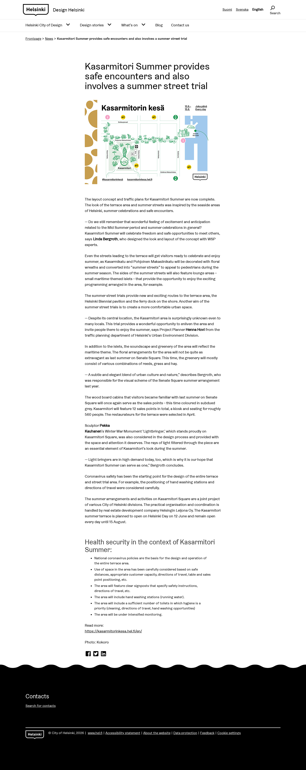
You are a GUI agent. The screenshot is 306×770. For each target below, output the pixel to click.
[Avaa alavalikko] (68, 25)
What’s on (129, 25)
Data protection (185, 733)
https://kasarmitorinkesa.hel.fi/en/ (113, 631)
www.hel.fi (95, 733)
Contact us (180, 25)
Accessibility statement (122, 733)
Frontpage (33, 38)
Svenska (242, 9)
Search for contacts (41, 705)
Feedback (207, 733)
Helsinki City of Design (44, 25)
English (257, 9)
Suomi (227, 9)
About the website (156, 733)
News (49, 38)
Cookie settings (229, 733)
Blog (159, 25)
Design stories (92, 25)
